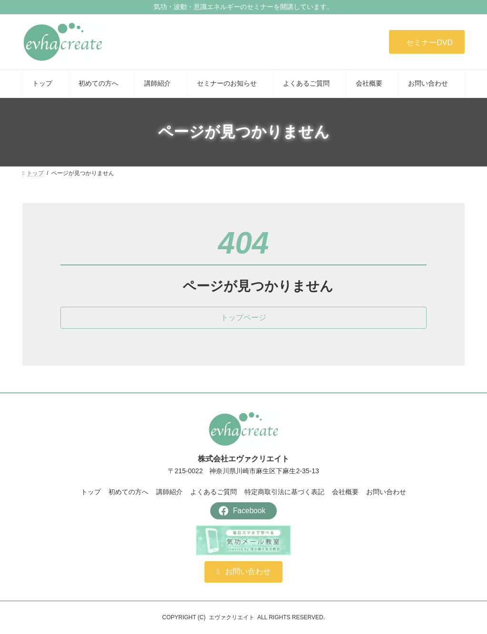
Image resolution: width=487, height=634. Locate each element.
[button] (427, 42)
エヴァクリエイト (231, 617)
